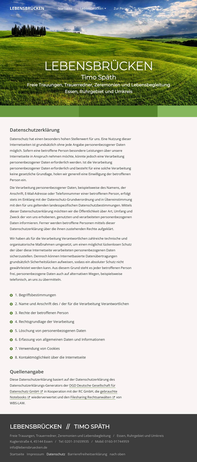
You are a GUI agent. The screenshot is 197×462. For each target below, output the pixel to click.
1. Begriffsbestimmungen (35, 295)
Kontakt (143, 8)
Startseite (65, 8)
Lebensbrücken (91, 8)
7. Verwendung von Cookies (37, 348)
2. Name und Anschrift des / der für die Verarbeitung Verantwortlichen (71, 303)
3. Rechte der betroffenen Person (41, 312)
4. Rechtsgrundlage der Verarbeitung (44, 321)
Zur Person (122, 8)
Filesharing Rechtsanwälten (90, 397)
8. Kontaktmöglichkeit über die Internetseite (50, 357)
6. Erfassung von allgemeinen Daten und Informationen (59, 339)
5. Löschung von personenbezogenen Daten (50, 330)
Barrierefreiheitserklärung (87, 454)
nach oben (117, 454)
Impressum (35, 454)
